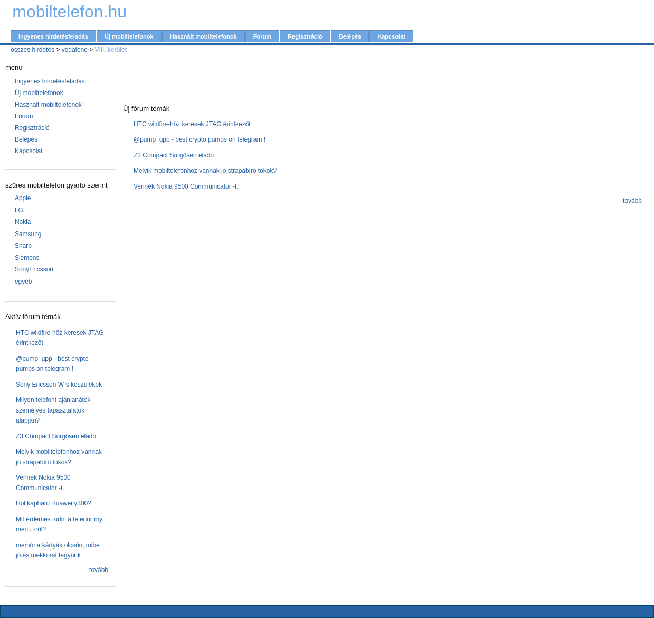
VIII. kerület (111, 49)
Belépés (350, 36)
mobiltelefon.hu (69, 11)
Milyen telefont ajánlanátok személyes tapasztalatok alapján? (53, 410)
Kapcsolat (391, 36)
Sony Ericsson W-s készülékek (59, 384)
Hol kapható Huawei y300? (53, 503)
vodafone (75, 49)
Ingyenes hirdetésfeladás (53, 36)
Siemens (27, 257)
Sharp (23, 245)
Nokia (23, 222)
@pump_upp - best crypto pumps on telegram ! (200, 139)
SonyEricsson (34, 269)
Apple (23, 198)
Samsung (28, 234)
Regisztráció (305, 36)
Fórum (262, 36)
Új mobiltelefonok (129, 36)
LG (19, 210)
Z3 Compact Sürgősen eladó (56, 436)
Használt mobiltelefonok (203, 36)
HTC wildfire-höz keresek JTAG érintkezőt (192, 124)
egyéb (23, 281)
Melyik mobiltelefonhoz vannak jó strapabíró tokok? (205, 170)
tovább (98, 570)
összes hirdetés (32, 49)
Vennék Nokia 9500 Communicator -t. (186, 186)
